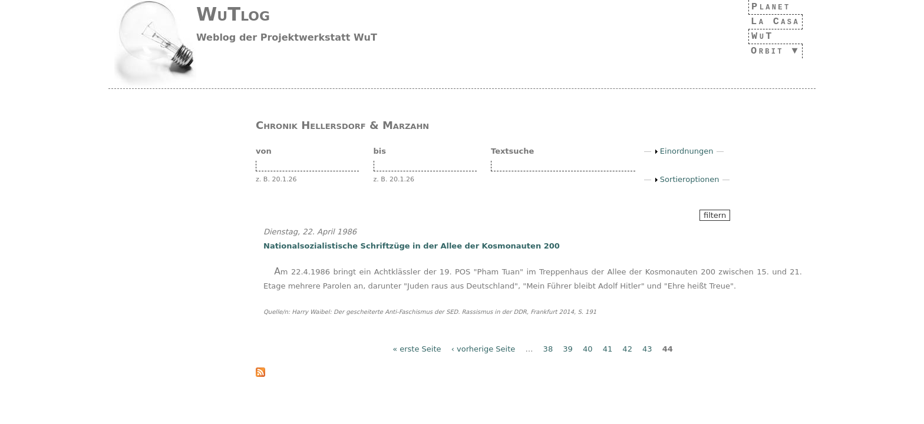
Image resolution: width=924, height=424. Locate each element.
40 (588, 348)
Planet (768, 7)
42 (627, 348)
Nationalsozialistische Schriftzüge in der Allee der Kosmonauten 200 (411, 245)
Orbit (764, 51)
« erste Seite (416, 348)
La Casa (772, 21)
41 (608, 348)
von (264, 151)
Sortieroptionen (690, 179)
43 (647, 348)
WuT (756, 36)
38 (548, 348)
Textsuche (512, 151)
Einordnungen (687, 151)
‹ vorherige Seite (483, 348)
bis (380, 151)
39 (568, 348)
